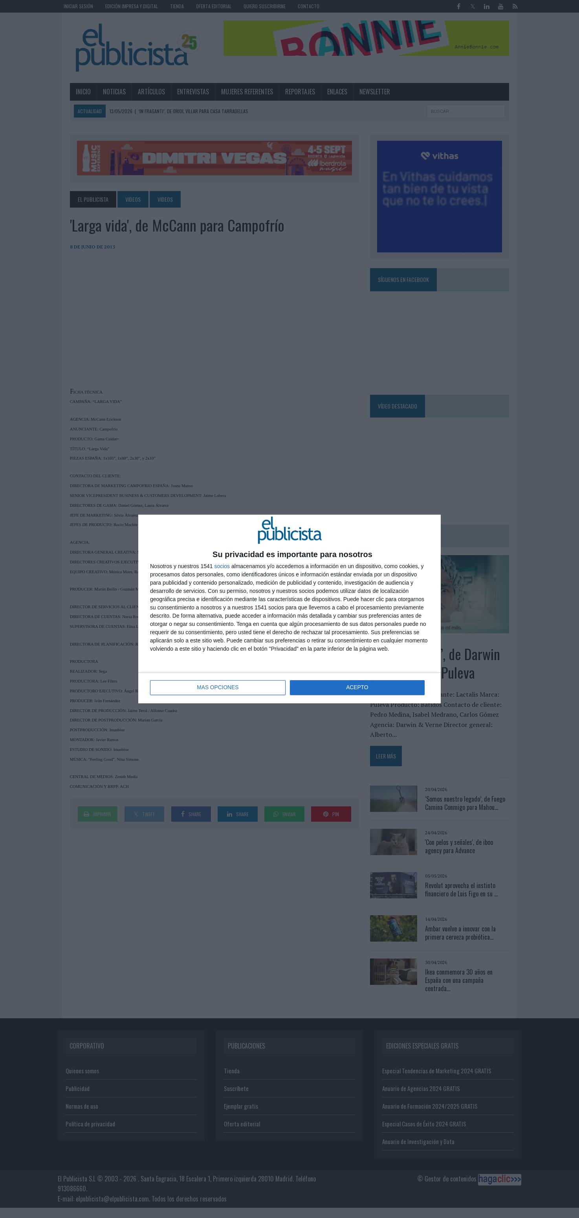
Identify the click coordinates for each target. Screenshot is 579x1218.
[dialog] (289, 609)
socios (222, 566)
